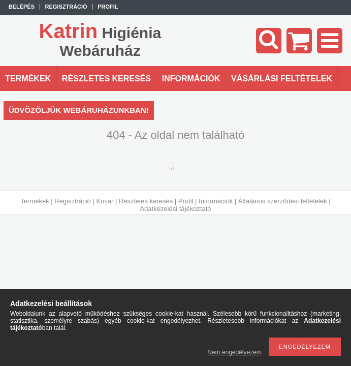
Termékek (34, 201)
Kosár (104, 201)
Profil (186, 201)
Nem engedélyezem (234, 352)
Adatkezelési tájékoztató (175, 208)
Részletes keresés (146, 201)
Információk (216, 201)
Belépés (22, 7)
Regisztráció (72, 201)
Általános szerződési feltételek (282, 201)
